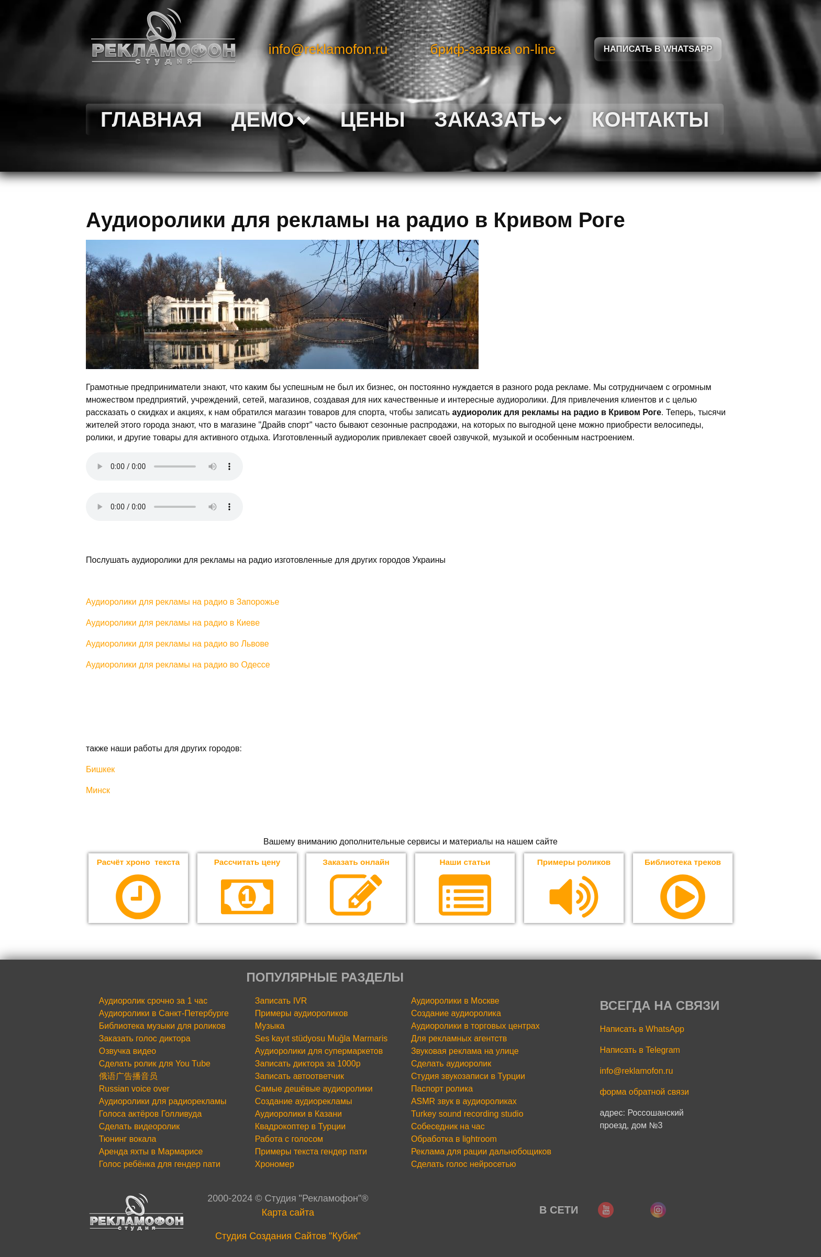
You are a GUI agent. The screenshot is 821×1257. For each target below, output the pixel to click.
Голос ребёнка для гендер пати (159, 1164)
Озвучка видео (128, 1051)
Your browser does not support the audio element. (164, 466)
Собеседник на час (448, 1126)
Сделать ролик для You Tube (154, 1064)
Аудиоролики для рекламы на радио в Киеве (173, 622)
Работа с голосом (289, 1139)
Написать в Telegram (640, 1050)
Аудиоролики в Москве (455, 1001)
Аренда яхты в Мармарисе (151, 1152)
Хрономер (274, 1164)
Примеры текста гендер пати (311, 1152)
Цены (372, 119)
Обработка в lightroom (454, 1139)
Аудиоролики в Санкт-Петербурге (164, 1013)
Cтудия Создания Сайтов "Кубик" (288, 1236)
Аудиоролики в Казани (298, 1114)
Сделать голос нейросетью (463, 1164)
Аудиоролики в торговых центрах (475, 1026)
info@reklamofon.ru (328, 49)
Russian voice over (134, 1089)
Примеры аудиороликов (301, 1013)
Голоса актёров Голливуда (150, 1114)
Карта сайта (288, 1213)
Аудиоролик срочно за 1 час (153, 1001)
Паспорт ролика (442, 1089)
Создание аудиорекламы (303, 1101)
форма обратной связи (644, 1092)
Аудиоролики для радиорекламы (163, 1101)
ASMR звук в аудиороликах (464, 1101)
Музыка (270, 1026)
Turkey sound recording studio (467, 1114)
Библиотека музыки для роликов (162, 1026)
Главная (151, 119)
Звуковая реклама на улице (465, 1051)
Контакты (650, 119)
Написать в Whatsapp (658, 49)
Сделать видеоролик (139, 1126)
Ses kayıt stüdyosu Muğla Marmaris (321, 1038)
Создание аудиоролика (456, 1013)
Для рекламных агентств (459, 1038)
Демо (271, 119)
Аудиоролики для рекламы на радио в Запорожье (182, 601)
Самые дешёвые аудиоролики (314, 1089)
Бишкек (100, 769)
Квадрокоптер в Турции (300, 1126)
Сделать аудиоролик (451, 1064)
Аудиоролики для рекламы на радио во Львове (177, 643)
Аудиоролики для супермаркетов (319, 1051)
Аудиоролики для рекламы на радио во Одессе (178, 664)
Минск (98, 790)
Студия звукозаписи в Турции (468, 1076)
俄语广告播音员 (128, 1076)
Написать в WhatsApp (642, 1029)
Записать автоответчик (299, 1076)
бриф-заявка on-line (493, 49)
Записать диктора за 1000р (308, 1064)
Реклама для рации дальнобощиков (481, 1152)
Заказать (498, 119)
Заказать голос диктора (145, 1038)
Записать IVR (281, 1001)
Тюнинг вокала (128, 1139)
